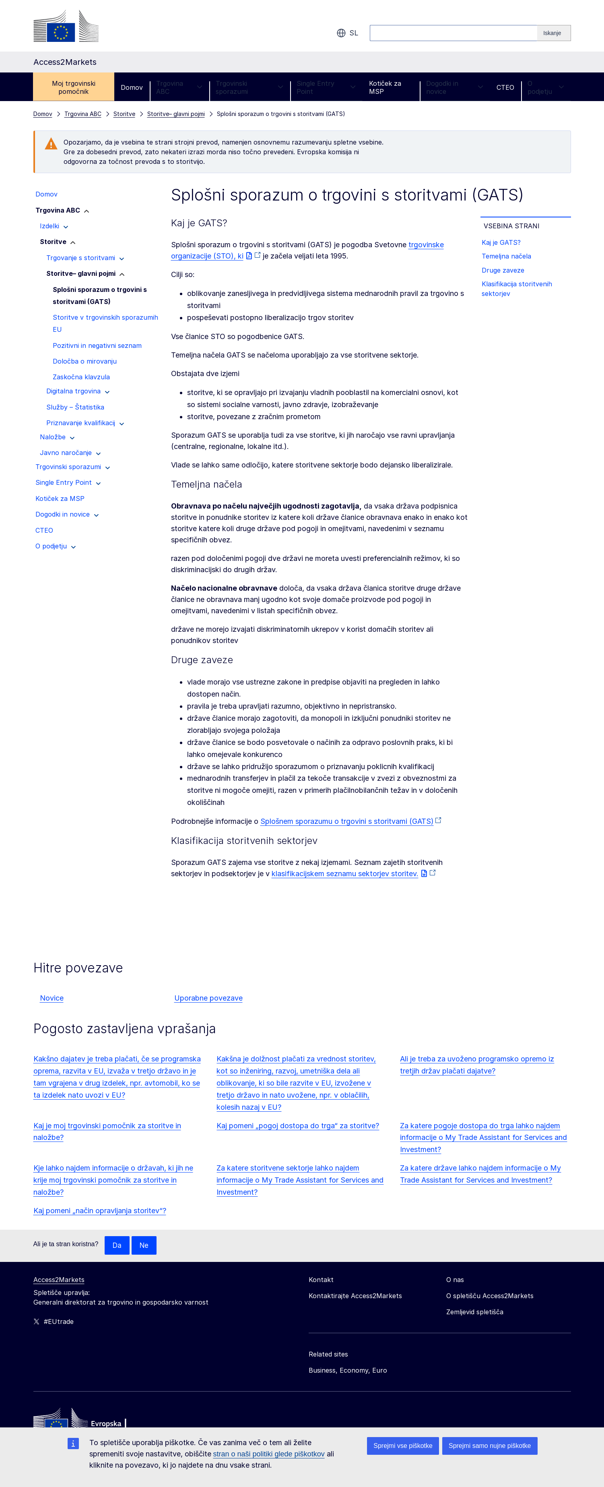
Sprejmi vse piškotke (403, 1445)
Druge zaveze (505, 274)
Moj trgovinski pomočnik (73, 87)
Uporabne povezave (208, 998)
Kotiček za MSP (385, 87)
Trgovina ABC (179, 87)
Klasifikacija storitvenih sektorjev (519, 294)
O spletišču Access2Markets (490, 1296)
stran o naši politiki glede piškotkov (269, 1454)
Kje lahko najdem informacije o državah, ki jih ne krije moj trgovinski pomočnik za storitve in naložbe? (113, 1180)
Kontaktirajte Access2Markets (355, 1296)
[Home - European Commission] (91, 1423)
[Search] (554, 33)
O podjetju (546, 87)
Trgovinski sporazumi (249, 87)
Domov (132, 87)
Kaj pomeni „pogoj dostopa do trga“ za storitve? (297, 1125)
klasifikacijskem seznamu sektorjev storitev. (345, 873)
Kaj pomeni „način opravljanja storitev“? (99, 1210)
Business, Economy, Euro (348, 1371)
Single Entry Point (326, 87)
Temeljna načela (508, 258)
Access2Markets (59, 1280)
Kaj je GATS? (503, 243)
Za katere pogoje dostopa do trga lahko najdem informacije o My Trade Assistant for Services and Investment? (483, 1137)
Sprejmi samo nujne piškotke (490, 1445)
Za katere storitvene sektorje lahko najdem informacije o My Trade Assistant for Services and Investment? (299, 1180)
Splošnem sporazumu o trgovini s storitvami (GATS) (347, 821)
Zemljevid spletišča (474, 1312)
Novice (52, 998)
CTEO (505, 87)
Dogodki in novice (454, 87)
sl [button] (347, 33)
